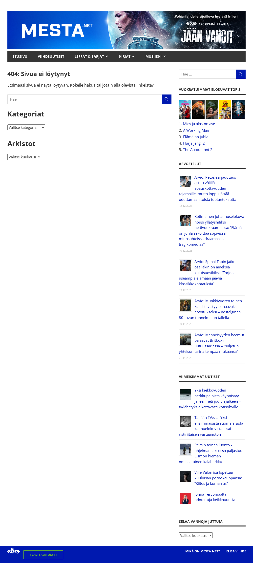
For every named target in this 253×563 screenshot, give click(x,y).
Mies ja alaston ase (199, 123)
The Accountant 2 (197, 149)
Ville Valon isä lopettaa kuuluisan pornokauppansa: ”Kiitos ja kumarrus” (218, 478)
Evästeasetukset (43, 555)
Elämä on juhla (195, 136)
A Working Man (196, 130)
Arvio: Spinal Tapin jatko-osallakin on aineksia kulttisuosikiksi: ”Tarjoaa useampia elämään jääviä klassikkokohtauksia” (208, 272)
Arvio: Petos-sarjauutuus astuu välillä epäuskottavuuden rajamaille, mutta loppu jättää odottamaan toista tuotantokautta (207, 188)
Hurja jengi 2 (194, 143)
